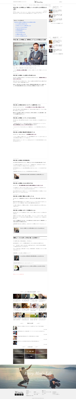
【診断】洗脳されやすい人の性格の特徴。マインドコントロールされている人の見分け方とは (31, 331)
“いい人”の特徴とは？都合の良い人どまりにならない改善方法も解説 (57, 46)
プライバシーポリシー (37, 393)
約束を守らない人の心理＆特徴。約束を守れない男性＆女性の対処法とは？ (28, 341)
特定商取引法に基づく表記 (29, 395)
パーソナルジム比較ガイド (56, 394)
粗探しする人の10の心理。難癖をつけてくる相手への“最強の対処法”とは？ (57, 20)
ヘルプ (27, 394)
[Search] (25, 1)
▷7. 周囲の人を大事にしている (20, 34)
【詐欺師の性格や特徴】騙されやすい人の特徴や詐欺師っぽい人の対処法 (28, 336)
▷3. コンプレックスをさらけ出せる (21, 27)
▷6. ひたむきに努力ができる (20, 32)
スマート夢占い (44, 393)
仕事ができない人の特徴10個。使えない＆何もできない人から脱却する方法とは (57, 11)
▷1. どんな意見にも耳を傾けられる (21, 23)
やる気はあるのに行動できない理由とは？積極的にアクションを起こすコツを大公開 (57, 41)
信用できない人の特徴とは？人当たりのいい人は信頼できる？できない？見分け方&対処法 (31, 326)
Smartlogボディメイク (55, 393)
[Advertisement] (21, 282)
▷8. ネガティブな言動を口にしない (21, 35)
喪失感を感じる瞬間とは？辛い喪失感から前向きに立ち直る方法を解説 (57, 50)
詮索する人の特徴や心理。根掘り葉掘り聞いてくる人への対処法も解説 (57, 15)
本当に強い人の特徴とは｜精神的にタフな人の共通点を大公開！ (25, 22)
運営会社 (27, 393)
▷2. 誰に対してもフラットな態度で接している (23, 25)
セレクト (43, 394)
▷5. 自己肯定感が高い (19, 30)
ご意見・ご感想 (36, 394)
